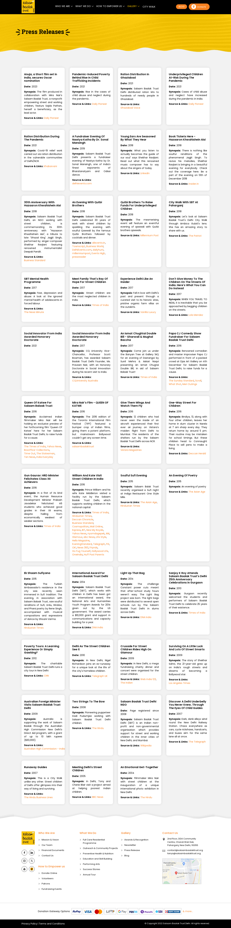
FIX (107, 544)
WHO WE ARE (62, 6)
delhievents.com (82, 183)
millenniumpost (81, 253)
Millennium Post (149, 235)
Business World (94, 246)
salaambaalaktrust (83, 446)
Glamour (77, 537)
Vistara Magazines (131, 450)
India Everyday (44, 457)
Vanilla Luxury (148, 312)
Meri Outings (189, 384)
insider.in (194, 183)
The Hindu (98, 728)
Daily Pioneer (51, 118)
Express (76, 530)
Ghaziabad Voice (130, 107)
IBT (83, 530)
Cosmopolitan (80, 526)
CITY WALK (149, 6)
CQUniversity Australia (85, 380)
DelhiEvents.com (82, 249)
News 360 (82, 547)
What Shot (175, 384)
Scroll (198, 380)
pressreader (79, 256)
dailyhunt (98, 249)
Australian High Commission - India (44, 748)
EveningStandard (82, 544)
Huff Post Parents (94, 554)
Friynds (94, 547)
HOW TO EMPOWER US (109, 6)
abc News (89, 537)
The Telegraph (197, 741)
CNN (46, 675)
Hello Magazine (81, 540)
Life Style (101, 537)
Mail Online (96, 526)
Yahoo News (54, 446)
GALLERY (132, 6)
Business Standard (34, 260)
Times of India (100, 305)
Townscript (78, 246)
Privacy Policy (29, 923)
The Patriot (195, 235)
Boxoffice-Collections (36, 450)
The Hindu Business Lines (38, 797)
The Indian (127, 682)
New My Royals (94, 530)
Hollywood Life (100, 551)
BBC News (97, 797)
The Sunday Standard (181, 380)
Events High (98, 253)
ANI (107, 533)
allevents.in (98, 242)
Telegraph (99, 544)
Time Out (29, 453)
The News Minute (34, 312)
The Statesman (45, 453)
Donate (198, 6)
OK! (74, 547)
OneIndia (77, 554)
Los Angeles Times (179, 683)
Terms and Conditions (52, 923)
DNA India (97, 627)
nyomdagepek (96, 533)
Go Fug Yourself (81, 551)
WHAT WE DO (83, 6)
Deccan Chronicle (82, 519)
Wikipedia (145, 745)
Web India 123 (148, 679)
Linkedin (145, 173)
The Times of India (35, 446)
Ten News (29, 457)
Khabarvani (50, 166)
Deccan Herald (197, 453)
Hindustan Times (82, 516)
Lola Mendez (196, 315)
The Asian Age (148, 502)
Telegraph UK (99, 676)
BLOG (181, 6)
